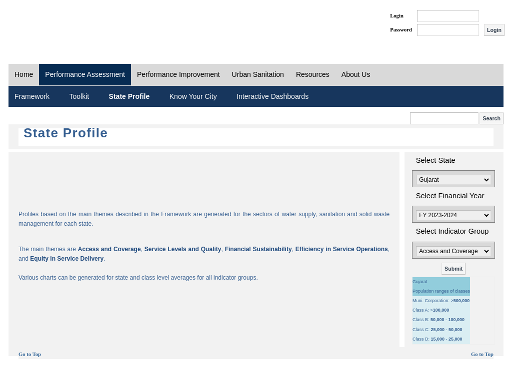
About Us (356, 74)
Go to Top (29, 354)
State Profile (129, 96)
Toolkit (79, 96)
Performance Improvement (178, 74)
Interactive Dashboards (272, 96)
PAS (42, 24)
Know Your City (193, 96)
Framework (32, 96)
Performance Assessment (85, 74)
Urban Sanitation (258, 74)
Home (23, 74)
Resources (313, 74)
